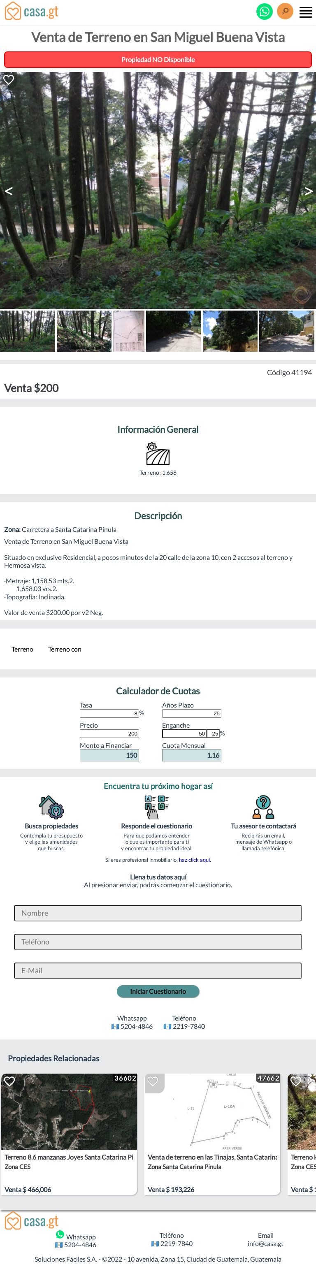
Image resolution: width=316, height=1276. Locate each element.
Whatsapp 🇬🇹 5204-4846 (75, 1239)
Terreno (22, 649)
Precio (109, 729)
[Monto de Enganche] (184, 733)
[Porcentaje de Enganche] (213, 733)
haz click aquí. (195, 859)
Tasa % (112, 709)
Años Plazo (191, 709)
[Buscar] (285, 12)
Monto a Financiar (109, 751)
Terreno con (64, 649)
